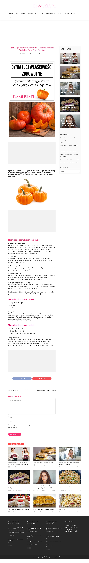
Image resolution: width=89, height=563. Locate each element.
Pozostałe (74, 13)
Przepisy (23, 13)
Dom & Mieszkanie (50, 13)
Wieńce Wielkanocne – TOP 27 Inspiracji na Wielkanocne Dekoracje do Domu (54, 532)
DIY (42, 13)
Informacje (64, 457)
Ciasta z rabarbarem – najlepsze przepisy (42, 512)
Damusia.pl (38, 561)
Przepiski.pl (69, 533)
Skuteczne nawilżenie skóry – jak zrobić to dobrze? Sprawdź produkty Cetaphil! (44, 488)
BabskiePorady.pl (71, 535)
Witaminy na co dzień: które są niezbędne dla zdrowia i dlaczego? (69, 462)
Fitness (30, 13)
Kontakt (54, 561)
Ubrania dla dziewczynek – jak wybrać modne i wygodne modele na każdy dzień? (69, 140)
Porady (66, 13)
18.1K (79, 513)
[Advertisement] (44, 31)
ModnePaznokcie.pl (71, 531)
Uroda (17, 13)
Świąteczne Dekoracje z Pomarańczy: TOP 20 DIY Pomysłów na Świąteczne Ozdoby (53, 547)
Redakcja (23, 53)
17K (28, 490)
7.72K (28, 467)
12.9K (79, 490)
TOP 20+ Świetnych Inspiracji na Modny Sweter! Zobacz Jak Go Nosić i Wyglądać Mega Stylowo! (46, 390)
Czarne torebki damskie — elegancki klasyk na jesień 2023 (34, 546)
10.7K (28, 515)
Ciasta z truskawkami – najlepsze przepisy (17, 512)
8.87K (79, 465)
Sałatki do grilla (63, 511)
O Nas (42, 561)
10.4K (54, 515)
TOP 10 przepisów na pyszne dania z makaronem (69, 487)
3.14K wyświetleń (39, 53)
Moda (11, 13)
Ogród (60, 13)
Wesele (37, 13)
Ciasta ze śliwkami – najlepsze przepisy (69, 145)
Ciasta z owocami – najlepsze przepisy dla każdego (19, 487)
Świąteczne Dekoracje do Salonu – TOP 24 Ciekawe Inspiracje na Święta (54, 539)
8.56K (54, 492)
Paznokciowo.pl (70, 529)
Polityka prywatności (48, 561)
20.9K (54, 465)
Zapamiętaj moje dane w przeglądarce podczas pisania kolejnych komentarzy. (25, 425)
